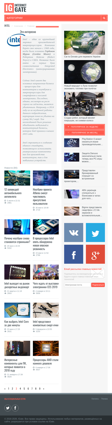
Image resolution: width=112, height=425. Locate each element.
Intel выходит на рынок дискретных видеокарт (16, 285)
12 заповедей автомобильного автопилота (12, 192)
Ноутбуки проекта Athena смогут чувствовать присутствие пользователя (42, 196)
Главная (31, 26)
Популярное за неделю (84, 127)
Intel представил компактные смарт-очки (45, 323)
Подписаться (98, 285)
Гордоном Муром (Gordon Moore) (39, 52)
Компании (19, 26)
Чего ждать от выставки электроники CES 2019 (46, 285)
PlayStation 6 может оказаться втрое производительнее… (92, 142)
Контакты (95, 398)
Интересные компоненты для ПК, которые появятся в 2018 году (15, 365)
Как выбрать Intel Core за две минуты (16, 323)
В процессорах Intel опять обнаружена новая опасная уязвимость (43, 243)
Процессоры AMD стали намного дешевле (45, 361)
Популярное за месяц (84, 132)
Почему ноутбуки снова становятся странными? (17, 240)
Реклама (104, 398)
